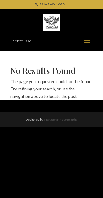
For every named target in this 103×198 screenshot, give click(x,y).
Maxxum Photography (60, 119)
